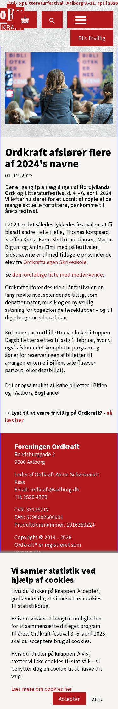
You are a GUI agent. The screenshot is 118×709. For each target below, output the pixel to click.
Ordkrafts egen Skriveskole (55, 262)
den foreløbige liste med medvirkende (57, 274)
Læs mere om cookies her (41, 691)
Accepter (69, 701)
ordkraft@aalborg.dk (54, 489)
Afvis (97, 702)
